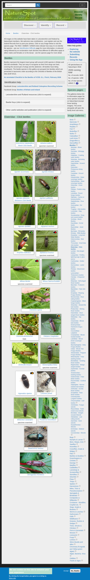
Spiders (72, 484)
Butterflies (73, 131)
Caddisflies (74, 467)
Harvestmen (74, 486)
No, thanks (75, 571)
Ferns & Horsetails (76, 530)
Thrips (72, 481)
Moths (72, 134)
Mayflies (73, 465)
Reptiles (73, 127)
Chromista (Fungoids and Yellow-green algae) (77, 549)
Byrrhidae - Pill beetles (78, 231)
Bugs (71, 437)
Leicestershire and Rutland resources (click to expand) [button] (28, 95)
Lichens (72, 540)
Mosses (72, 533)
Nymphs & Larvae (76, 440)
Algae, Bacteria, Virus (77, 554)
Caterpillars (74, 136)
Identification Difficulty (28, 48)
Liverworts (73, 535)
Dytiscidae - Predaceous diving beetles (76, 169)
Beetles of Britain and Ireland (28, 90)
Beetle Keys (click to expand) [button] (18, 102)
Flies (71, 454)
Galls (71, 516)
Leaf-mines (74, 138)
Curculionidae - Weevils (78, 433)
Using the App (76, 60)
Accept (66, 571)
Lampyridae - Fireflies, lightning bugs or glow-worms (78, 257)
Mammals (73, 122)
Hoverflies (73, 447)
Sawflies (73, 444)
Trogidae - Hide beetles (78, 209)
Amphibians (74, 124)
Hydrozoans (74, 514)
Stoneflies (73, 474)
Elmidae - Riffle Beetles (78, 233)
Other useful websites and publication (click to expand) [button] (28, 110)
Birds (71, 120)
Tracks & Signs (75, 561)
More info (12, 578)
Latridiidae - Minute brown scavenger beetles (77, 341)
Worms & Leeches (76, 512)
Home (8, 33)
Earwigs (73, 463)
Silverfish (73, 477)
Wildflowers (74, 519)
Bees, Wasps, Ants (76, 442)
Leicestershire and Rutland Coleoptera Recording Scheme (39, 86)
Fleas (72, 479)
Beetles (16, 33)
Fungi (72, 537)
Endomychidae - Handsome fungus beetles (76, 327)
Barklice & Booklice (77, 456)
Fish (71, 129)
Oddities (73, 558)
